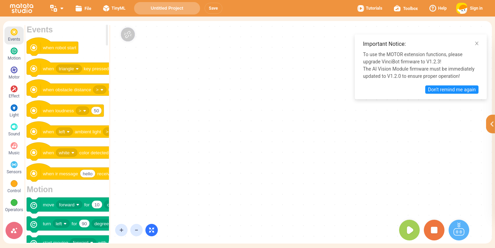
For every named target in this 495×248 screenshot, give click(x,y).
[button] (213, 8)
